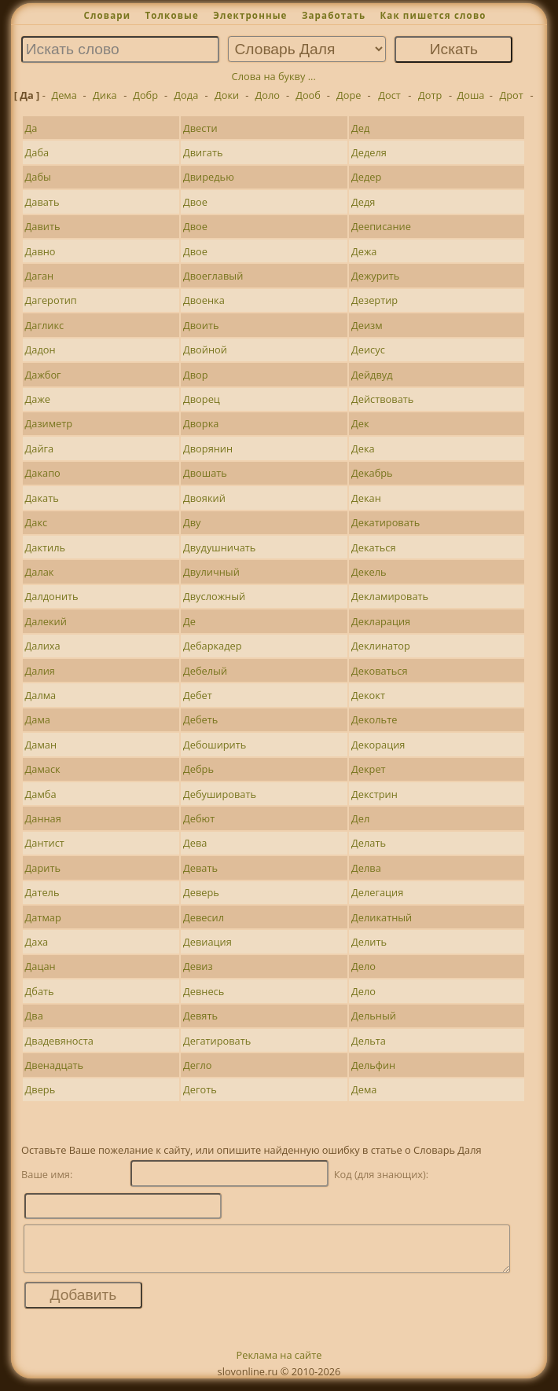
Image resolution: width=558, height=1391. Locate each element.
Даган (39, 276)
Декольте (374, 719)
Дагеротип (51, 300)
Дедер (366, 177)
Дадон (40, 349)
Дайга (39, 448)
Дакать (42, 498)
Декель (369, 572)
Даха (37, 942)
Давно (40, 251)
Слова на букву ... (274, 76)
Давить (43, 226)
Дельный (373, 1015)
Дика (105, 95)
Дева (195, 843)
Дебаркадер (212, 646)
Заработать (333, 15)
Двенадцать (54, 1065)
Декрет (368, 769)
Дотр (430, 95)
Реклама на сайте (279, 1364)
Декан (366, 498)
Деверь (201, 892)
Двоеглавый (213, 276)
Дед (360, 128)
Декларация (380, 621)
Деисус (368, 349)
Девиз (198, 966)
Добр (145, 95)
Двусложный (214, 596)
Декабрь (372, 473)
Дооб (308, 95)
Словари (106, 15)
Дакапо (43, 473)
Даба (37, 152)
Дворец (201, 399)
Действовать (382, 399)
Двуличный (211, 572)
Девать (200, 868)
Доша (470, 95)
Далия (40, 671)
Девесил (203, 917)
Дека (363, 448)
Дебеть (200, 719)
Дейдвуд (372, 375)
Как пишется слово (433, 15)
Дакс (36, 522)
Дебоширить (214, 745)
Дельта (368, 1041)
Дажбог (43, 375)
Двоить (201, 325)
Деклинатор (380, 646)
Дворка (200, 423)
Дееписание (381, 226)
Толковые (172, 15)
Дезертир (374, 300)
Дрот (511, 95)
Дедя (363, 202)
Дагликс (44, 325)
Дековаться (379, 671)
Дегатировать (217, 1041)
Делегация (377, 892)
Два (34, 1015)
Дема (63, 95)
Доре (348, 95)
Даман (41, 745)
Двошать (205, 473)
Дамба (41, 794)
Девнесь (203, 991)
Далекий (46, 621)
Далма (41, 695)
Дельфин (373, 1065)
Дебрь (198, 769)
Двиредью (208, 177)
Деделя (369, 152)
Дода (186, 95)
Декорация (378, 745)
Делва (366, 868)
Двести (200, 128)
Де (189, 621)
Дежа (363, 251)
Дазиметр (49, 423)
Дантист (44, 843)
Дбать (39, 991)
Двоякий (204, 498)
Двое (195, 202)
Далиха (43, 646)
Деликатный (381, 917)
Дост (389, 95)
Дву (192, 522)
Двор (195, 375)
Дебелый (205, 671)
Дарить (43, 868)
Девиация (207, 942)
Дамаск (43, 769)
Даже (37, 399)
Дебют (199, 818)
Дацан (40, 966)
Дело (363, 966)
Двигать (202, 152)
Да (31, 128)
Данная (43, 818)
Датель (42, 892)
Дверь (40, 1089)
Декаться (373, 547)
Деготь (200, 1089)
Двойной (205, 349)
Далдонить (52, 596)
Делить (369, 942)
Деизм (367, 325)
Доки (227, 95)
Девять (200, 1015)
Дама (37, 719)
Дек (360, 423)
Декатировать (385, 522)
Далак (39, 572)
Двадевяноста (59, 1041)
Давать (42, 202)
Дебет (197, 695)
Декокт (368, 695)
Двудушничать (219, 547)
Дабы (38, 177)
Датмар (43, 917)
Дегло (197, 1065)
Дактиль (45, 547)
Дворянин (208, 448)
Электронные (250, 15)
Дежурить (375, 276)
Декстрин (374, 794)
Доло (267, 95)
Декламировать (389, 596)
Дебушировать (219, 794)
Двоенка (204, 300)
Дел (360, 818)
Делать (368, 843)
